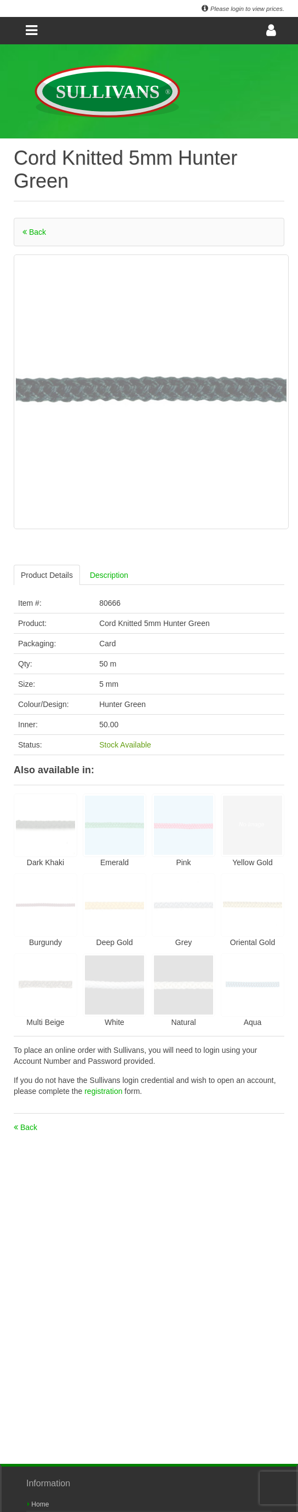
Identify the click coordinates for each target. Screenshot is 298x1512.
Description (109, 575)
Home (38, 1504)
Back (34, 232)
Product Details (47, 575)
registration (104, 1091)
